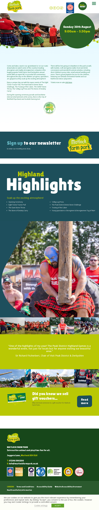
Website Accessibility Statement (68, 487)
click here (68, 82)
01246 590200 (16, 460)
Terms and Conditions (25, 487)
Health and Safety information (19, 490)
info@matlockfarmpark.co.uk (23, 463)
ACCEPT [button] (58, 505)
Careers (10, 487)
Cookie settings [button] (41, 505)
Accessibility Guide (44, 487)
